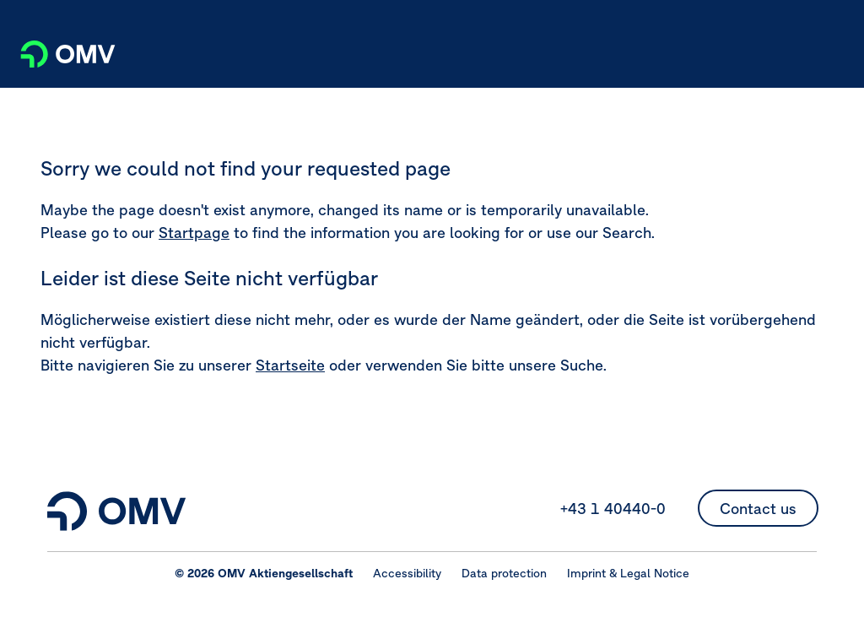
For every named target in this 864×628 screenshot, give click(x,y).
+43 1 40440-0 (613, 508)
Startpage (194, 232)
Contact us (758, 508)
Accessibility (407, 573)
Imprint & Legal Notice (628, 573)
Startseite (290, 365)
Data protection (504, 573)
